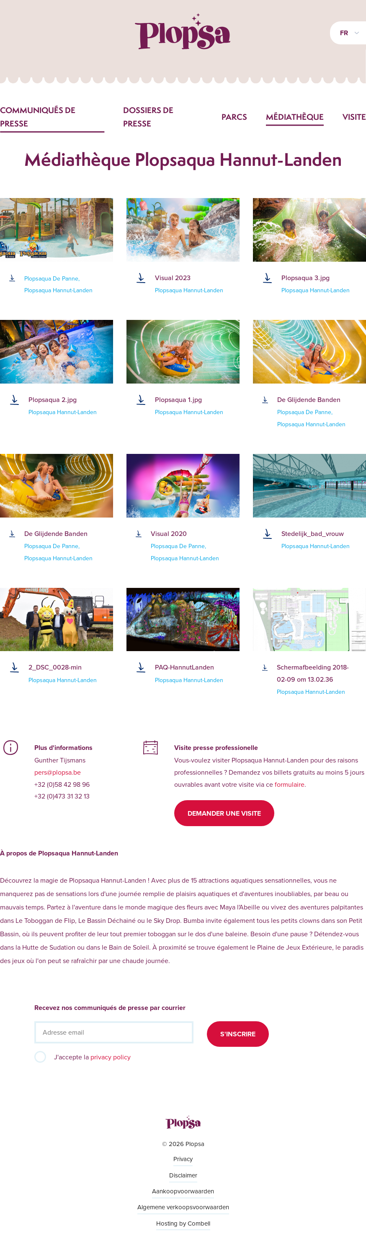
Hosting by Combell (183, 1223)
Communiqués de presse (37, 117)
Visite (354, 116)
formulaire (289, 784)
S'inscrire (237, 1034)
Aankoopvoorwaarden (183, 1191)
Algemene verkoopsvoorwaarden (183, 1207)
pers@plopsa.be (57, 772)
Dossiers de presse (148, 117)
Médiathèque (295, 116)
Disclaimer (183, 1175)
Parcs (234, 116)
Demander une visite (224, 813)
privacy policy (110, 1056)
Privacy (183, 1158)
